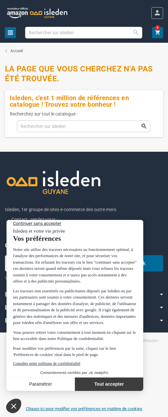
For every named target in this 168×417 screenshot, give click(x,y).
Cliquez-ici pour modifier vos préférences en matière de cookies (84, 408)
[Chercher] (83, 33)
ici (58, 219)
